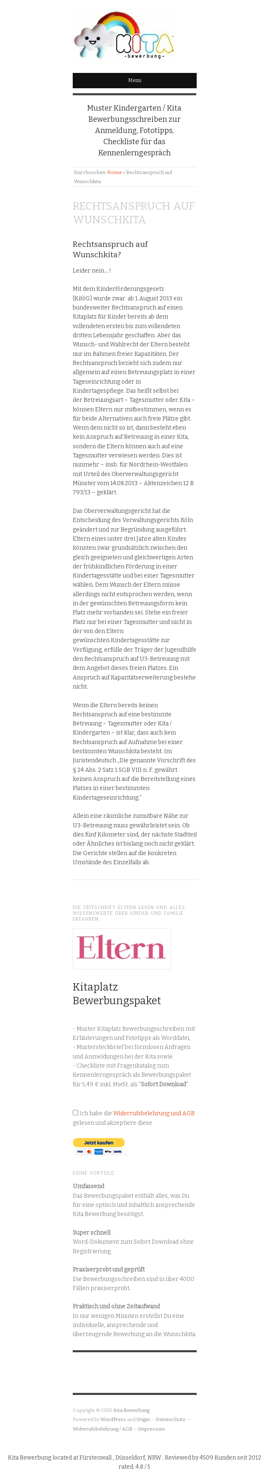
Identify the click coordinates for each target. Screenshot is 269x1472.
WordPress (113, 1419)
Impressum (151, 1429)
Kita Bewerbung (131, 1410)
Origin (143, 1419)
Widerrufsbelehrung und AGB (154, 1113)
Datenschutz (171, 1419)
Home (114, 172)
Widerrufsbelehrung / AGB (102, 1429)
